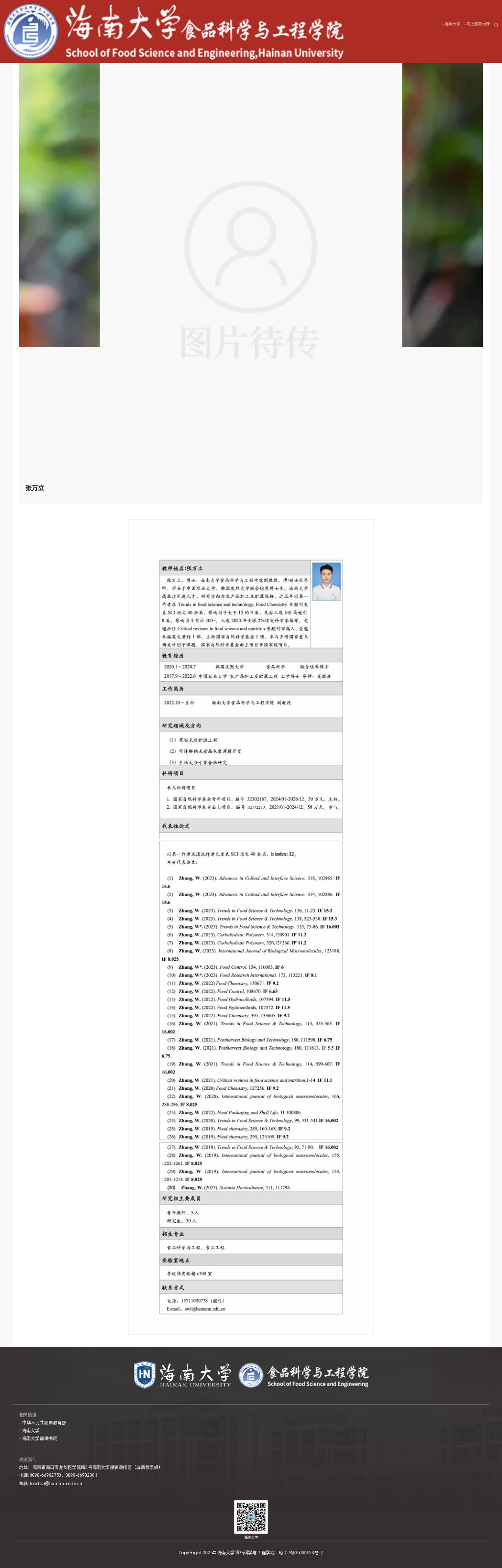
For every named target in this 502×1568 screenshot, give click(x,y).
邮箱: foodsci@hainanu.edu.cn (50, 1483)
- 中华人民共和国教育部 (42, 1422)
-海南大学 (451, 24)
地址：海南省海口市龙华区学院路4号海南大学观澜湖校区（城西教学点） (91, 1467)
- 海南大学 (29, 1430)
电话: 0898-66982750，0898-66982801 (58, 1475)
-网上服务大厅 (477, 24)
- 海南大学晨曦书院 (38, 1438)
